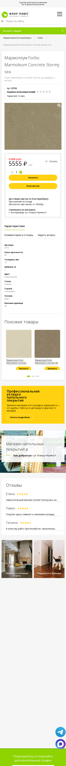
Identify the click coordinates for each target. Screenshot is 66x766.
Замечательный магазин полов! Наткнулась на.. (31, 499)
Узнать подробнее (20, 417)
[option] (19, 349)
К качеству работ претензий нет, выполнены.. (31, 528)
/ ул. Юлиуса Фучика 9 (35, 455)
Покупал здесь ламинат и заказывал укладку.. (30, 514)
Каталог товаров (12, 30)
